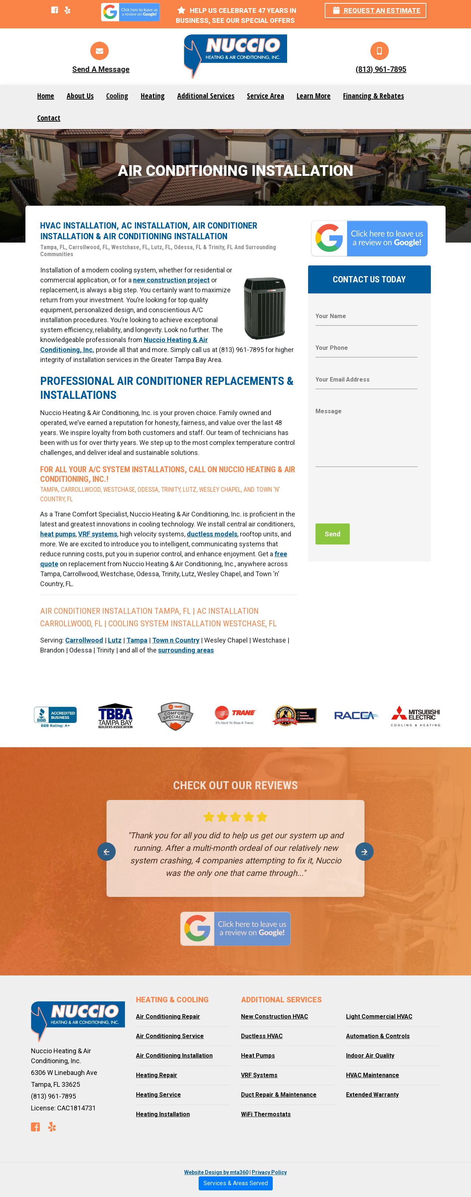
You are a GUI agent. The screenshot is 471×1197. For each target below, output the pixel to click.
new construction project (171, 280)
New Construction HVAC (274, 1016)
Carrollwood (84, 640)
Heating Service (158, 1094)
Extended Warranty (372, 1094)
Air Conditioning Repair (168, 1016)
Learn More (314, 96)
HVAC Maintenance (372, 1075)
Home (45, 96)
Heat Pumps (258, 1055)
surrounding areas (186, 650)
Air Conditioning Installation (174, 1055)
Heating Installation (163, 1114)
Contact (48, 118)
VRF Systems (259, 1075)
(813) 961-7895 (381, 69)
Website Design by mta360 (216, 1172)
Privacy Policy (269, 1172)
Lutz (115, 640)
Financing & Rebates (373, 96)
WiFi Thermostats (266, 1114)
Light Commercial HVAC (379, 1016)
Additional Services (205, 96)
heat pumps (58, 534)
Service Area (265, 96)
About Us (80, 96)
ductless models (212, 534)
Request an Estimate (377, 10)
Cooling (117, 96)
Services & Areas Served (235, 1183)
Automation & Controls (378, 1036)
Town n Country (175, 640)
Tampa (136, 640)
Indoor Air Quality (370, 1055)
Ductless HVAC (262, 1036)
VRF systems (97, 534)
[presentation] (371, 497)
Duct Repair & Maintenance (279, 1094)
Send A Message (100, 69)
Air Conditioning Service (170, 1036)
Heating (153, 96)
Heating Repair (156, 1075)
